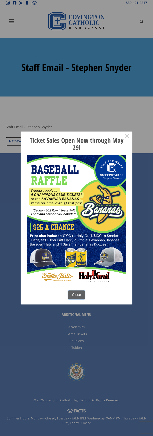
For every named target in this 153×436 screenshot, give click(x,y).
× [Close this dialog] (127, 137)
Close (76, 295)
